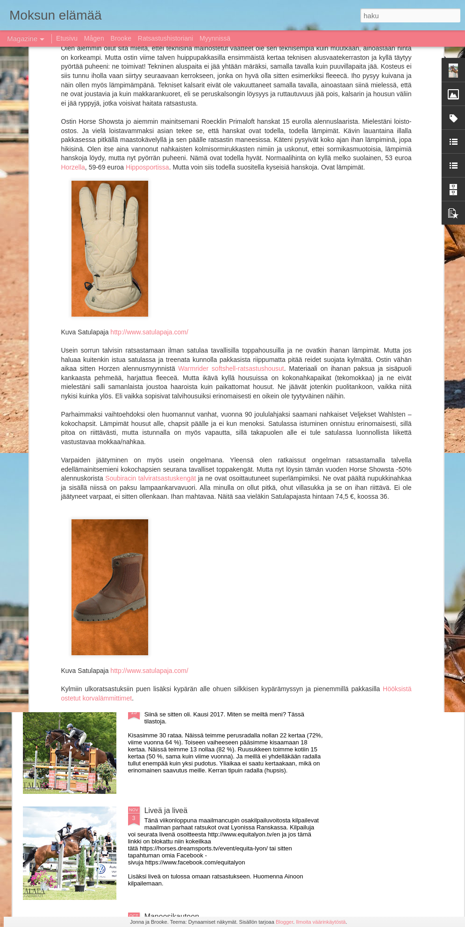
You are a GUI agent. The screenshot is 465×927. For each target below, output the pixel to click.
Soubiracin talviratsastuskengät (149, 288)
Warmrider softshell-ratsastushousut (231, 178)
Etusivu (67, 38)
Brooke (121, 38)
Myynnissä (215, 38)
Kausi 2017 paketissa (179, 704)
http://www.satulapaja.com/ (149, 141)
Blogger (284, 922)
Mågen (94, 38)
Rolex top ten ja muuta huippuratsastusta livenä (223, 598)
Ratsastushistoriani (165, 38)
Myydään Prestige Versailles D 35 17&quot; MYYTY (230, 492)
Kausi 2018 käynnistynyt (59, 346)
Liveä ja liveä (166, 810)
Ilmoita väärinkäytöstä (320, 922)
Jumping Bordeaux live (77, 421)
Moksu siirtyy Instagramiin (281, 346)
